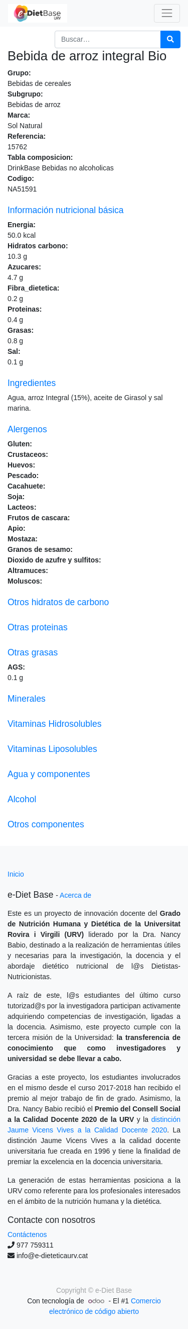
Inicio (16, 874)
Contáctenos (27, 1234)
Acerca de (75, 895)
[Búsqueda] (170, 39)
